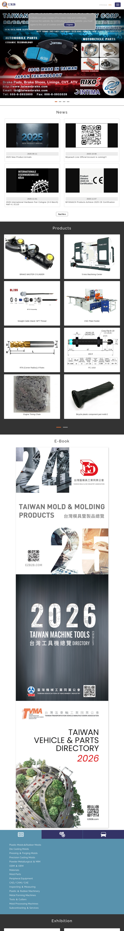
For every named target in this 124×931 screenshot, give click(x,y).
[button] (9, 53)
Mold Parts (15, 874)
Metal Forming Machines (22, 895)
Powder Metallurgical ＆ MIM (24, 861)
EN (110, 5)
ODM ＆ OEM (16, 866)
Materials (14, 870)
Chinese (103, 5)
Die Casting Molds (19, 849)
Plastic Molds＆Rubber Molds (25, 844)
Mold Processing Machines (23, 903)
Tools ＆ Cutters (18, 899)
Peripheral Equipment (21, 878)
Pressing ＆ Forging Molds (23, 853)
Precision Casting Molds (22, 857)
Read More (62, 214)
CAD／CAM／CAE (19, 882)
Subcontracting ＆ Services (24, 907)
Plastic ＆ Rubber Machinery (24, 891)
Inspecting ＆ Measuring (22, 886)
